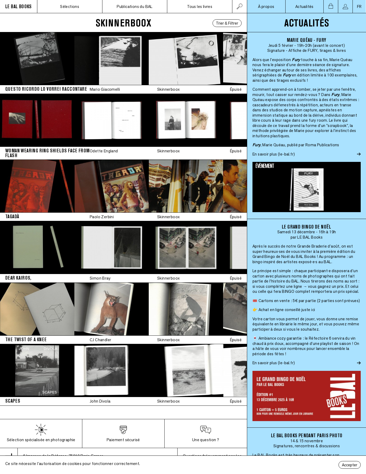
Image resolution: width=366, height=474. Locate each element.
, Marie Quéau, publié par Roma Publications (295, 144)
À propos (266, 6)
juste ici (308, 309)
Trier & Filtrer (227, 23)
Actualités (304, 6)
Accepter (349, 464)
